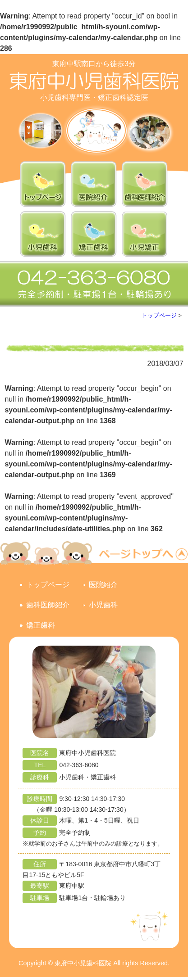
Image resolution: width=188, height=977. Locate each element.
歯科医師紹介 (47, 605)
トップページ (159, 315)
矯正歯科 (40, 625)
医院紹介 (103, 584)
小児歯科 (103, 605)
